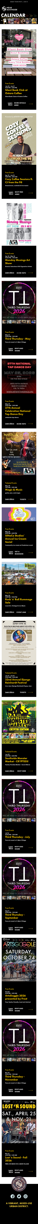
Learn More (10, 104)
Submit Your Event (16, 1)
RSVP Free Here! (19, 193)
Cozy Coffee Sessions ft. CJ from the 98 (19, 181)
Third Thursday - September (15, 916)
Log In (26, 1)
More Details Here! (20, 104)
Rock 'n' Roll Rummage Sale (18, 601)
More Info (21, 273)
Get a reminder (19, 552)
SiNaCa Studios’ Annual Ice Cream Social (15, 539)
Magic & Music (13, 489)
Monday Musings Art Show (17, 262)
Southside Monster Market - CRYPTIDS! (16, 760)
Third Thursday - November (15, 1078)
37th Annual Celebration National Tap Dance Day (17, 411)
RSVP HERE (21, 771)
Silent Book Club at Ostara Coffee (16, 92)
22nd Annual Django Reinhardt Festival (17, 681)
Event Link (21, 612)
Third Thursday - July (17, 837)
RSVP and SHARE (19, 349)
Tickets (23, 499)
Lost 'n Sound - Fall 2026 (16, 1159)
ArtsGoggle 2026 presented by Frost (16, 997)
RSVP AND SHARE (19, 1009)
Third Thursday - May (18, 338)
